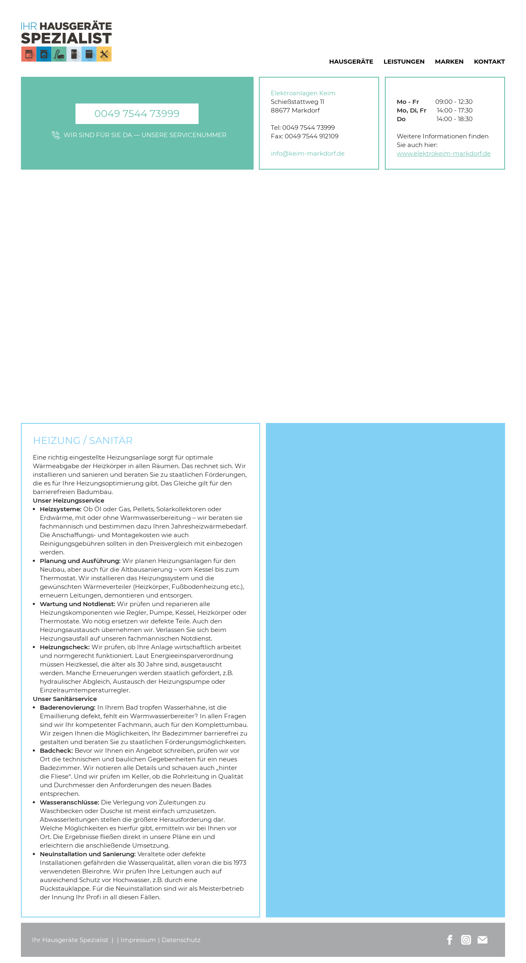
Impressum (138, 940)
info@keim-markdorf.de (308, 153)
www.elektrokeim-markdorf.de (444, 153)
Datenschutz (181, 940)
